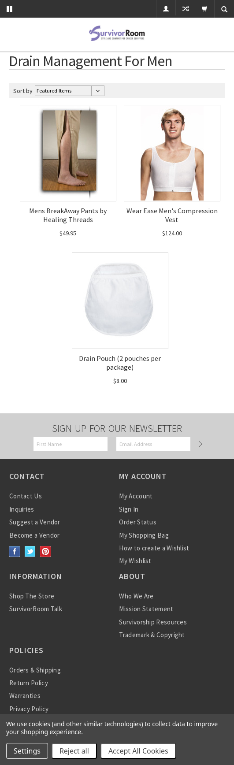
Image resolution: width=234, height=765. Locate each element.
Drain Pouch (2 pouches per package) (120, 362)
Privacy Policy (28, 709)
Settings (27, 751)
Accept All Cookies (138, 751)
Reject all (74, 751)
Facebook (14, 551)
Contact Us (25, 496)
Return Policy (28, 683)
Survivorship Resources (153, 622)
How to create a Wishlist (154, 548)
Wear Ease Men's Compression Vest (172, 215)
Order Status (137, 522)
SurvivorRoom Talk (35, 609)
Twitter (30, 551)
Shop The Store (31, 596)
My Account (135, 496)
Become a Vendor (34, 535)
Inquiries (21, 509)
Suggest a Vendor (34, 522)
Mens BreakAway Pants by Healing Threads (68, 215)
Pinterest (45, 551)
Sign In (128, 509)
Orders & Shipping (35, 670)
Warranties (25, 695)
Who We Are (136, 596)
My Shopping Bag (144, 535)
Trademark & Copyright (152, 635)
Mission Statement (146, 609)
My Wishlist (135, 561)
